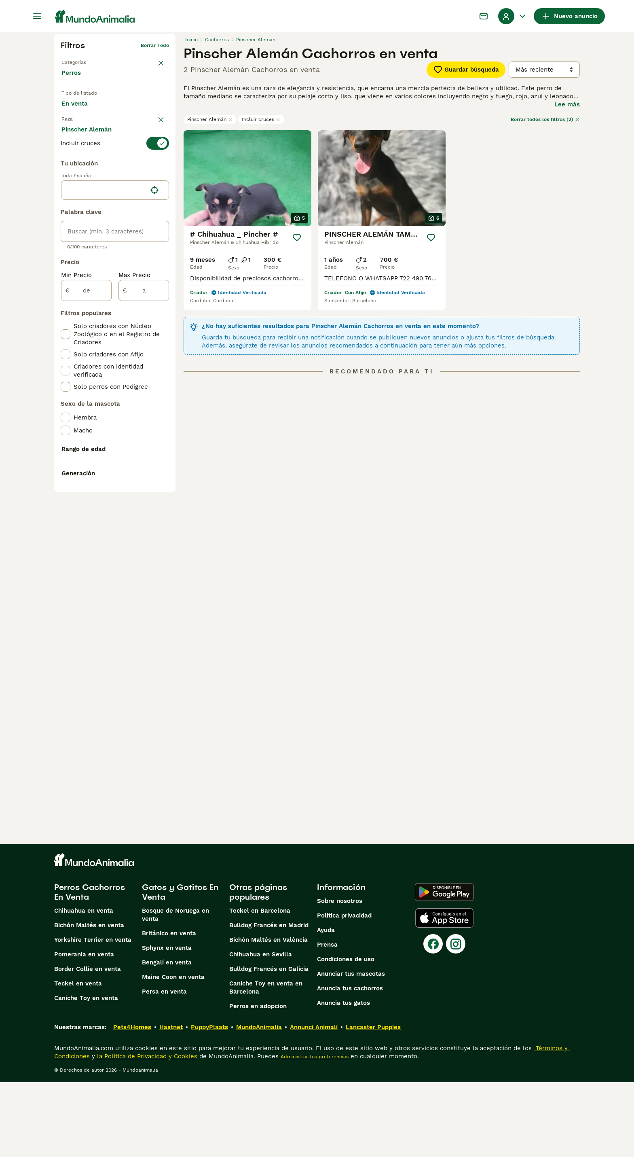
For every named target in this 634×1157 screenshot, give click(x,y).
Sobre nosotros (339, 975)
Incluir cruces (261, 119)
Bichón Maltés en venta (89, 1000)
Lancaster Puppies (373, 1102)
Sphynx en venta (167, 1022)
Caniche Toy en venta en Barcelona (265, 1062)
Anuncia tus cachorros (350, 1063)
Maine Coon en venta (173, 1051)
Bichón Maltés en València (268, 1014)
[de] (86, 471)
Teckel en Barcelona (259, 985)
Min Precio (76, 456)
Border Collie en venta (87, 1043)
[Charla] (484, 16)
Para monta (85, 125)
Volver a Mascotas (83, 58)
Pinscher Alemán (210, 119)
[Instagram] (455, 1018)
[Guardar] (297, 237)
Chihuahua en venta (83, 985)
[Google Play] (444, 967)
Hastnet (171, 1102)
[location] (115, 371)
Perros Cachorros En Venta (89, 967)
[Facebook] (433, 1018)
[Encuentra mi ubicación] (154, 371)
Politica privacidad (344, 990)
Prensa (327, 1019)
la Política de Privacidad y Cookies (146, 1131)
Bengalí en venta (167, 1037)
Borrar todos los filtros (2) (545, 119)
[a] (143, 471)
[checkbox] (65, 200)
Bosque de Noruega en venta (175, 989)
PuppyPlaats (209, 1102)
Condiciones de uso (345, 1034)
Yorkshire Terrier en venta (92, 1014)
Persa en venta (164, 1066)
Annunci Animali (314, 1102)
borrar (161, 145)
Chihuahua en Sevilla (260, 1029)
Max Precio (134, 456)
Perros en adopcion (258, 1081)
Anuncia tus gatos (343, 1077)
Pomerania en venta (84, 1029)
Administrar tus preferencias (315, 1131)
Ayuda (326, 1005)
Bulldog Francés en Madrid (269, 1000)
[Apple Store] (444, 992)
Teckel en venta (78, 1058)
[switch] (115, 159)
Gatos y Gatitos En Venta (180, 967)
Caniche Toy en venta (86, 1072)
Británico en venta (169, 1008)
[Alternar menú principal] (37, 16)
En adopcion (129, 106)
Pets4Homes (132, 1102)
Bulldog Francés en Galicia (269, 1043)
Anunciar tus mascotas (351, 1048)
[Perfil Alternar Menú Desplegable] (512, 16)
